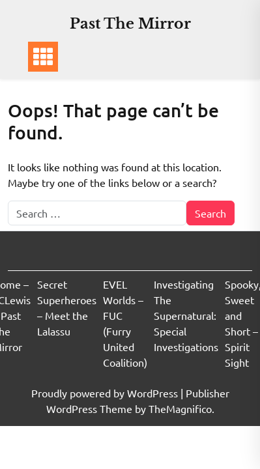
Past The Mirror (130, 24)
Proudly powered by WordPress (106, 392)
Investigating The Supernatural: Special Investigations (186, 315)
